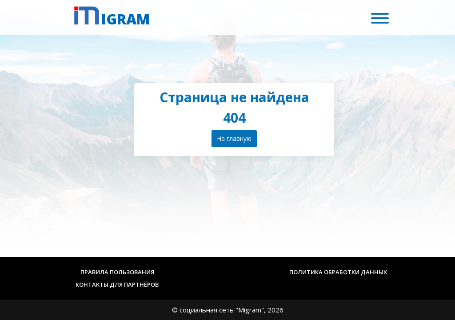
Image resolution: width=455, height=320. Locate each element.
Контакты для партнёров (117, 284)
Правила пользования (117, 272)
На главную (234, 138)
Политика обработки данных (338, 272)
